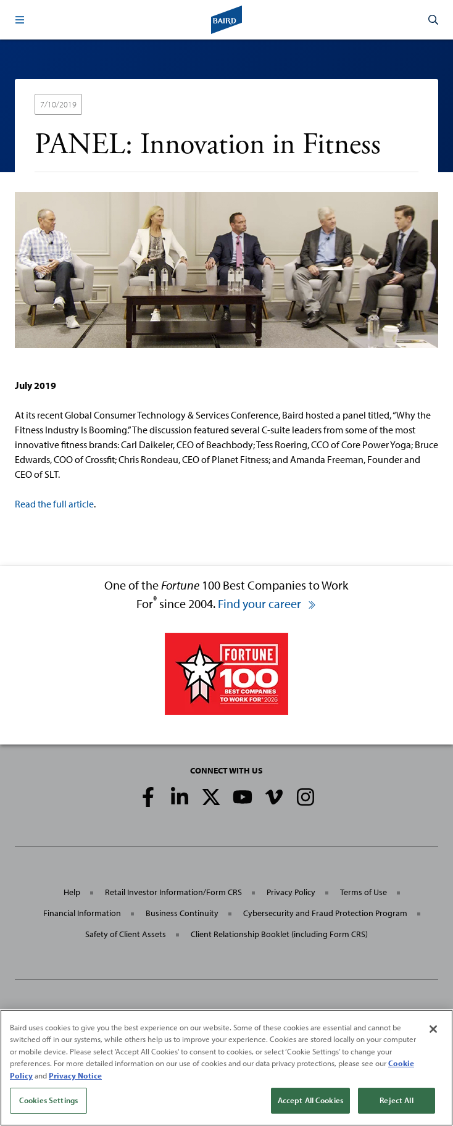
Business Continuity (182, 913)
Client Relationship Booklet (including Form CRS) (279, 934)
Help (72, 892)
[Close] (433, 1029)
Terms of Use (363, 892)
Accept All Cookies (310, 1100)
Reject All (396, 1100)
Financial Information (82, 913)
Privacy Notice (75, 1075)
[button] (19, 20)
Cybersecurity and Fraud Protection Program (325, 913)
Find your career (267, 603)
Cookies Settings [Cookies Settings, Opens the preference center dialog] (48, 1100)
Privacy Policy (291, 892)
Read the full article (54, 504)
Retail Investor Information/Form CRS (173, 892)
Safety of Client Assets (125, 934)
